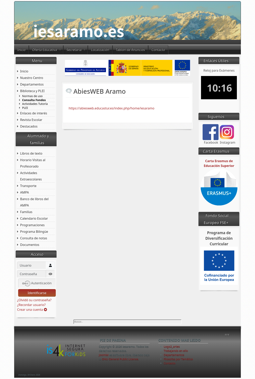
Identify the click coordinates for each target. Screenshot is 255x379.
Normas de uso (32, 96)
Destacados (28, 126)
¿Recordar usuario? (31, 305)
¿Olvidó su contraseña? (34, 300)
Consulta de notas (33, 238)
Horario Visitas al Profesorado (32, 163)
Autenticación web (37, 284)
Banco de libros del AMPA (34, 202)
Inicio (21, 50)
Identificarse (37, 293)
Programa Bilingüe (34, 231)
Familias (26, 212)
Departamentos (32, 84)
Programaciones (32, 225)
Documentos (29, 245)
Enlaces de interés (33, 113)
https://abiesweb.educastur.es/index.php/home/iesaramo (111, 108)
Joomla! (104, 355)
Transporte (28, 186)
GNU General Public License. (120, 359)
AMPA (24, 192)
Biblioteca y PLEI (32, 91)
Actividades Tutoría (35, 104)
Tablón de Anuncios (130, 50)
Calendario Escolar (34, 218)
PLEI (25, 108)
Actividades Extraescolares (31, 176)
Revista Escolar (31, 120)
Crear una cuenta (32, 309)
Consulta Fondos (34, 100)
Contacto (158, 50)
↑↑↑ (227, 334)
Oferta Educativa (44, 50)
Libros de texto (31, 153)
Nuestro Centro (31, 78)
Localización (100, 50)
